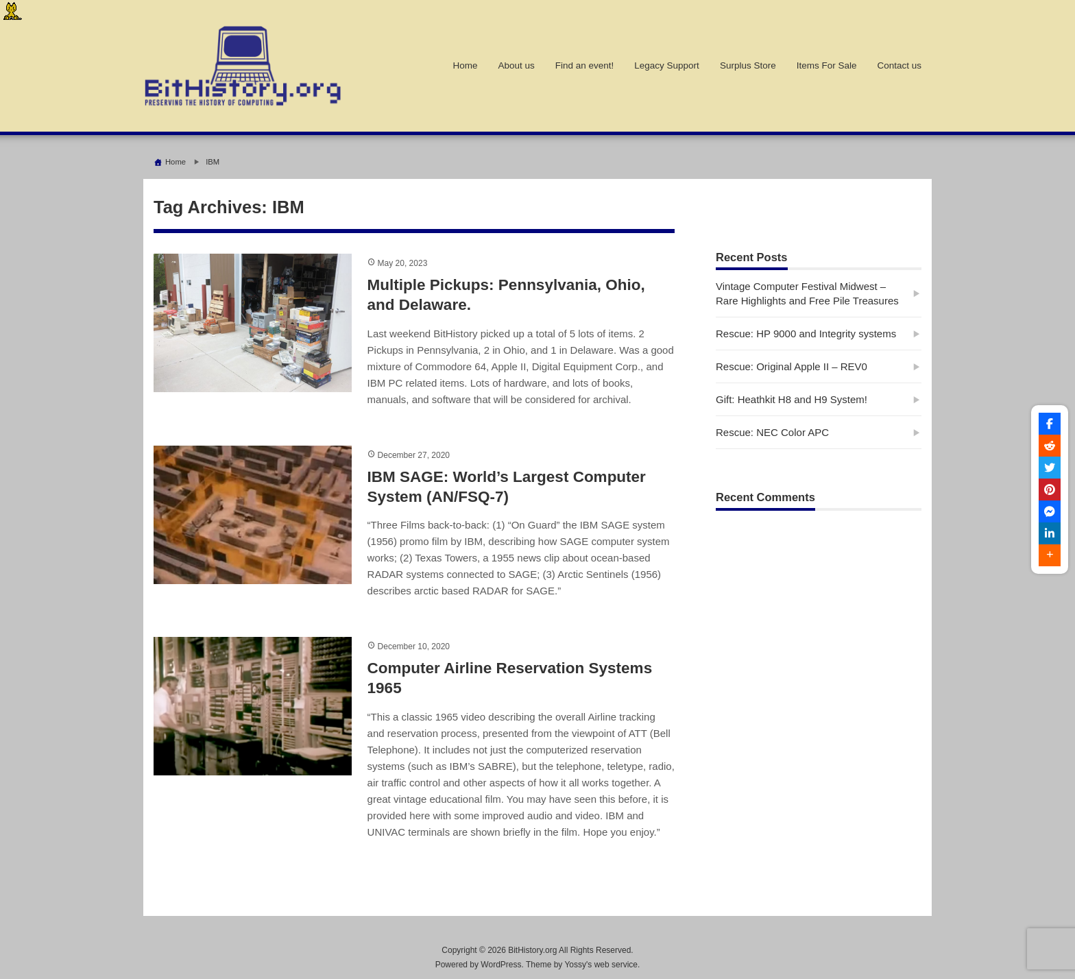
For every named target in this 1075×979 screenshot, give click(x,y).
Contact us (899, 65)
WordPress (501, 964)
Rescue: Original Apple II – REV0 (791, 366)
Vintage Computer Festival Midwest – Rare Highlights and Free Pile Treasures (807, 293)
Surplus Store (748, 65)
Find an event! (584, 65)
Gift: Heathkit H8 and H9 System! (791, 399)
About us (516, 65)
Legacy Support (666, 65)
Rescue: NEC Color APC (772, 432)
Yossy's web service (601, 964)
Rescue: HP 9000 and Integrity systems (806, 333)
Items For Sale (827, 65)
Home (464, 65)
